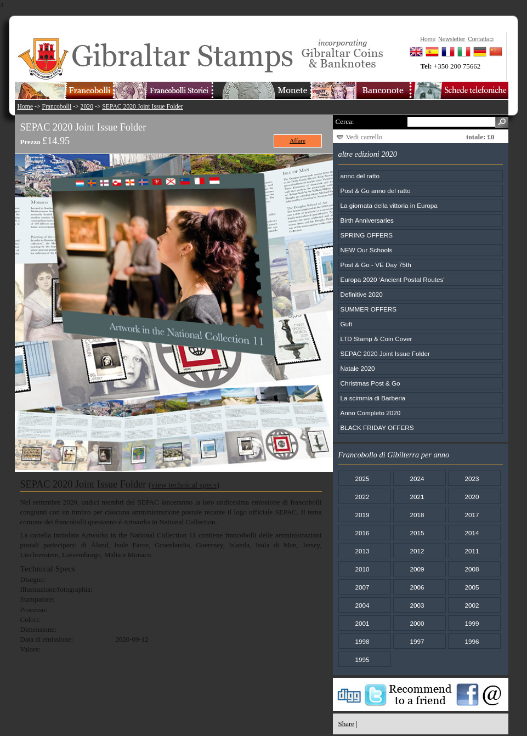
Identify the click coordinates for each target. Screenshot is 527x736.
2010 (362, 569)
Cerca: (345, 121)
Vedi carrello (364, 137)
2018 (417, 514)
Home (25, 106)
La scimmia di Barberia (373, 397)
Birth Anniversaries (367, 220)
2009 (417, 569)
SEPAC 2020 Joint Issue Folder (142, 106)
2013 (362, 550)
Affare (297, 140)
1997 (417, 641)
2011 (471, 550)
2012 (417, 550)
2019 (362, 514)
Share (346, 724)
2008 (471, 569)
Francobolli (56, 106)
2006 (417, 587)
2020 (87, 106)
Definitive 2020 (362, 294)
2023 (471, 478)
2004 (362, 605)
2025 (362, 478)
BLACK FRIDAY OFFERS (377, 427)
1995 (362, 659)
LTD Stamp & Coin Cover (376, 338)
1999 (471, 623)
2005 (471, 587)
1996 (471, 641)
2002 (471, 605)
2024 (417, 478)
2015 (417, 532)
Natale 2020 (358, 368)
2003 (417, 605)
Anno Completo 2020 (371, 412)
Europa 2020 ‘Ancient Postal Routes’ (393, 279)
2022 (362, 496)
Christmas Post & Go (370, 383)
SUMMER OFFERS (369, 309)
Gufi (346, 323)
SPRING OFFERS (367, 235)
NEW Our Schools (367, 249)
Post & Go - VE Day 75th (376, 264)
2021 (417, 496)
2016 (362, 532)
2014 (471, 532)
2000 (417, 623)
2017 (471, 514)
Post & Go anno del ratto (376, 190)
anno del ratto (360, 175)
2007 (362, 587)
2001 (362, 623)
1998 (362, 641)
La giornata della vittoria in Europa (389, 205)
